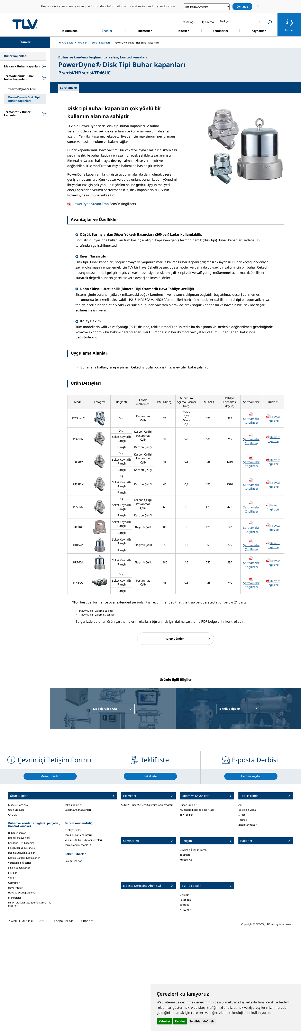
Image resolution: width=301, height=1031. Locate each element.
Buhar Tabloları (188, 805)
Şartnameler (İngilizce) (251, 421)
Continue (242, 6)
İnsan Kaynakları (247, 824)
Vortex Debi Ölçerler (19, 862)
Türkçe (224, 21)
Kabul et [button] (164, 1021)
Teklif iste (185, 854)
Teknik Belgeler (73, 805)
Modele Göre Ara (18, 805)
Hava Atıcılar (15, 887)
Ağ (239, 805)
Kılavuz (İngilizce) (273, 419)
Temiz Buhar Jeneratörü (78, 835)
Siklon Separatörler (19, 867)
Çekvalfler (14, 882)
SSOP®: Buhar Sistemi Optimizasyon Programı (147, 805)
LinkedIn (184, 895)
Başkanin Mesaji (247, 810)
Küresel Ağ (186, 859)
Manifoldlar (14, 897)
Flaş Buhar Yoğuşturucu (21, 848)
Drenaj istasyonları (19, 838)
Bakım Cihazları (73, 861)
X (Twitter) (185, 909)
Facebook (185, 899)
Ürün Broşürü (16, 810)
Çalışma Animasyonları (78, 810)
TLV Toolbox (186, 814)
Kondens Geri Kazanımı (21, 843)
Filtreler (12, 872)
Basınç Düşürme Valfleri (22, 852)
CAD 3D (12, 814)
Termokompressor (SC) (78, 845)
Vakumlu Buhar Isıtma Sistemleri (83, 840)
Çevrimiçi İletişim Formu (193, 850)
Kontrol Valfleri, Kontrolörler (24, 858)
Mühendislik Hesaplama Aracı (197, 810)
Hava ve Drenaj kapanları (22, 892)
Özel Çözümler (73, 830)
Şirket (241, 814)
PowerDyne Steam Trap (90, 203)
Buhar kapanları (17, 833)
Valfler (12, 877)
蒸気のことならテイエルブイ (25, 24)
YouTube (184, 904)
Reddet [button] (180, 1021)
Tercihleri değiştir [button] (202, 1021)
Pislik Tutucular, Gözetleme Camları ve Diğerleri (29, 904)
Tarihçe (242, 820)
